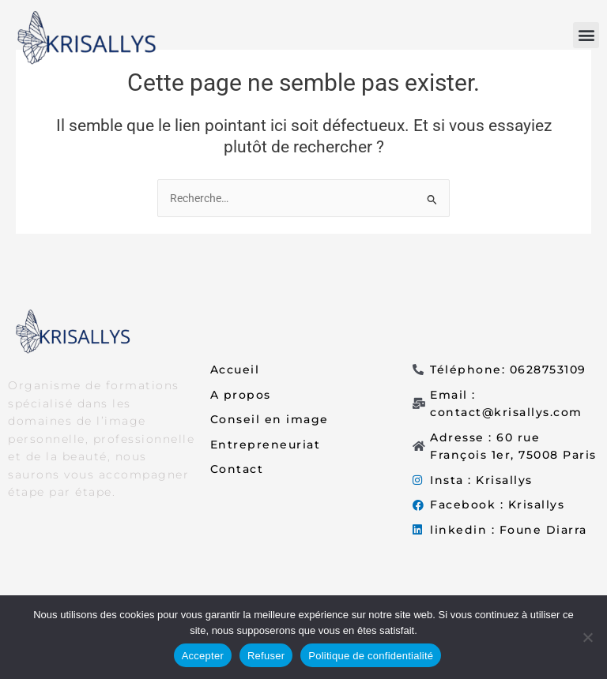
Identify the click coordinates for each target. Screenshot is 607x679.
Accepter (203, 656)
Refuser (266, 656)
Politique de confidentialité (370, 656)
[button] (586, 35)
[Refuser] (587, 637)
